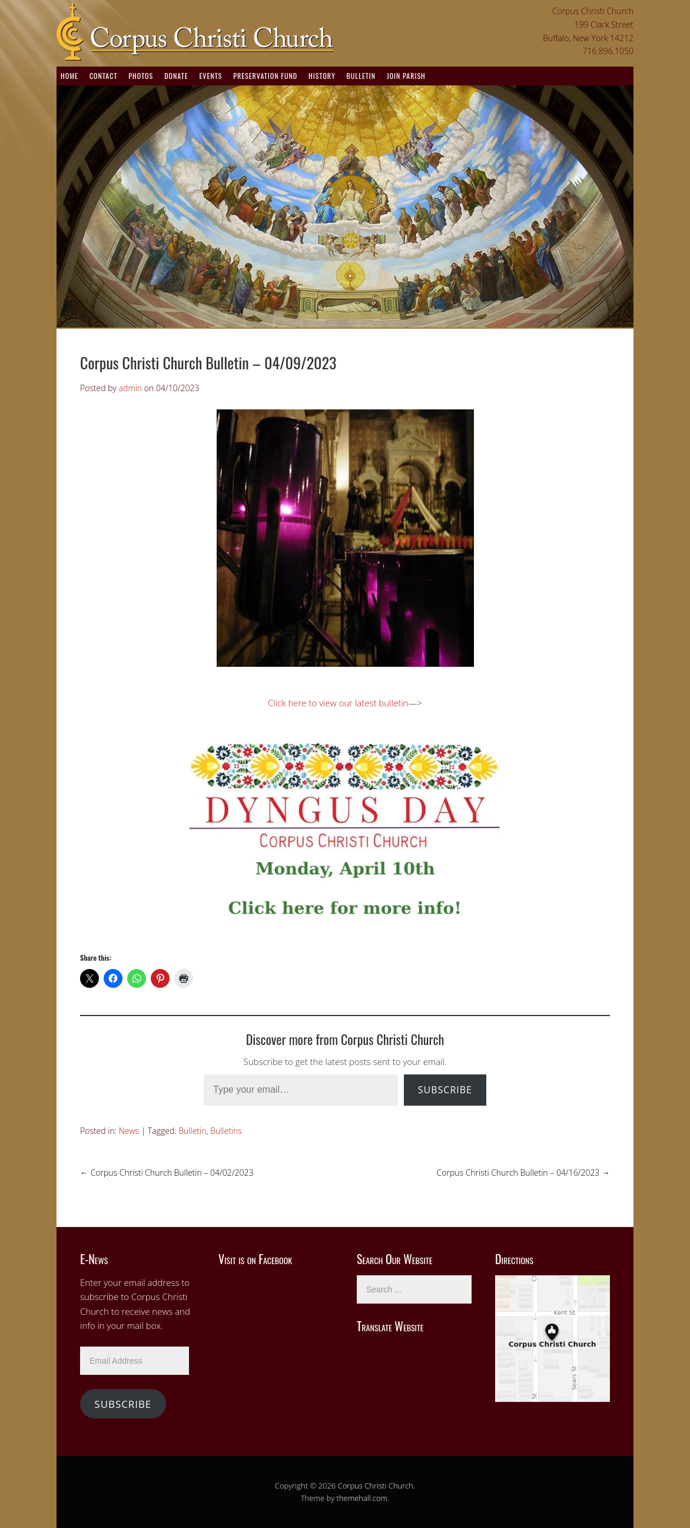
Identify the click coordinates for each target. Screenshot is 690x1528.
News (129, 1130)
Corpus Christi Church (375, 1485)
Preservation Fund (265, 76)
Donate (176, 76)
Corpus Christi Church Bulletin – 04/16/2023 (523, 1172)
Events (210, 76)
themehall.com (362, 1498)
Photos (140, 76)
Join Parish (406, 76)
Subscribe (445, 1089)
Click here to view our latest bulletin (338, 703)
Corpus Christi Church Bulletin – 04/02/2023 (166, 1172)
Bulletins (226, 1130)
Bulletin (361, 76)
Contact (103, 76)
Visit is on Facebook (255, 1259)
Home (69, 76)
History (322, 76)
